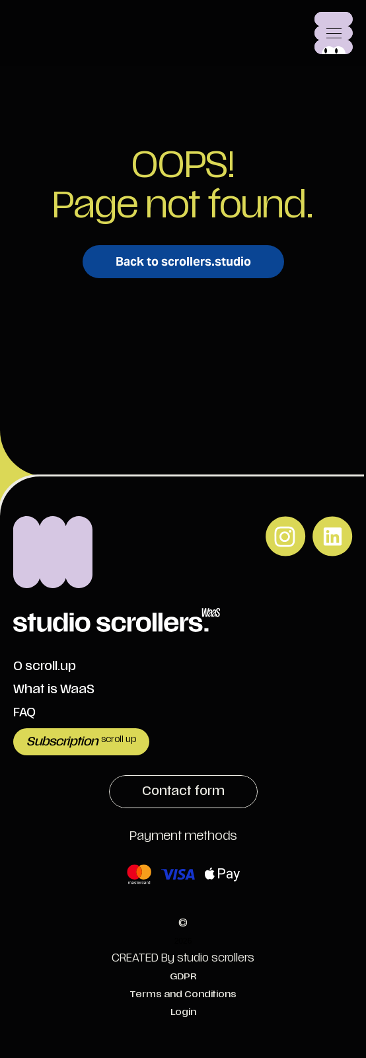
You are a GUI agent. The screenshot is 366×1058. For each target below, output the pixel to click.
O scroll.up (44, 666)
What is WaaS (53, 689)
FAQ (24, 712)
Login (183, 1012)
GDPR (183, 976)
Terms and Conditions (183, 994)
